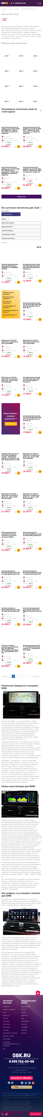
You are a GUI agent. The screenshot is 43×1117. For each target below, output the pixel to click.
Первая (5, 676)
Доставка (6, 1021)
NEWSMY (24, 1030)
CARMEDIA (24, 1027)
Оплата (5, 1018)
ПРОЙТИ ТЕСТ (35, 1114)
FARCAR (23, 1009)
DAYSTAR (24, 1024)
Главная (3, 9)
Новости (6, 1015)
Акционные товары (10, 1033)
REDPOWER (24, 1021)
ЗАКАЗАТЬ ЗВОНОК (21, 1077)
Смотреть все (21, 196)
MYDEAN (23, 1033)
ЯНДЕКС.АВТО (25, 1006)
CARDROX (24, 1015)
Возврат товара (8, 1036)
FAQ (4, 1049)
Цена (4, 219)
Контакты (6, 1027)
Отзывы (6, 1030)
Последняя (35, 676)
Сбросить (4, 242)
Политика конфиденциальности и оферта (11, 1044)
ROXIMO (23, 1012)
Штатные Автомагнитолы (30, 9)
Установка (6, 1039)
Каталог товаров (14, 9)
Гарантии (6, 1024)
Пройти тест (10, 424)
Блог (5, 1012)
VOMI (22, 1018)
